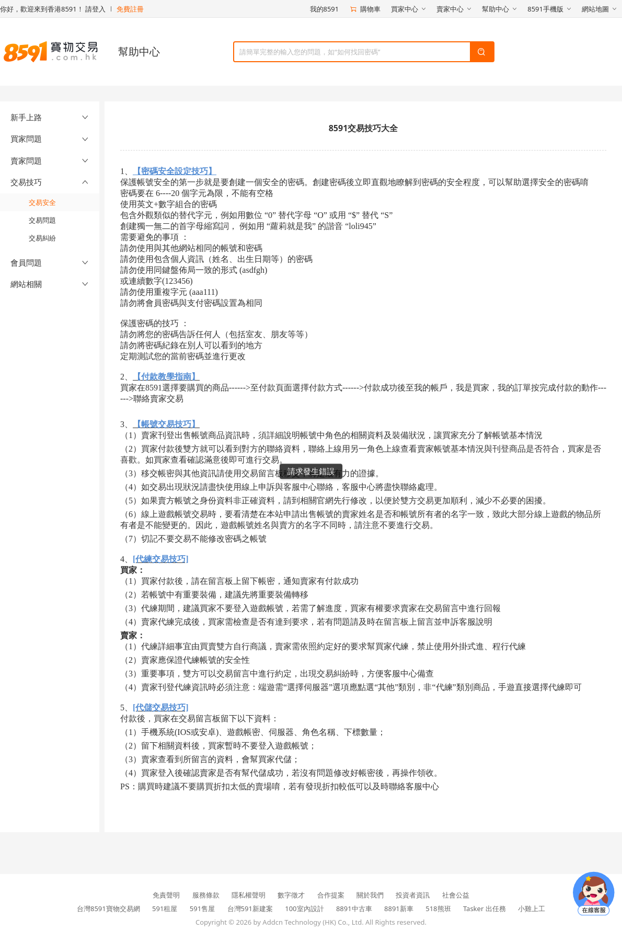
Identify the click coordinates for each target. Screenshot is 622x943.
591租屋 (164, 908)
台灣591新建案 (250, 908)
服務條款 (206, 895)
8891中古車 (354, 908)
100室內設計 (304, 908)
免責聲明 (166, 895)
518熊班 (438, 908)
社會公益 (455, 895)
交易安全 (42, 202)
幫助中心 (139, 51)
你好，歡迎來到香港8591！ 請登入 (53, 9)
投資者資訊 (413, 895)
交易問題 (42, 220)
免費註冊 (130, 9)
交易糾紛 (42, 238)
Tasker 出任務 (484, 908)
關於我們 (370, 895)
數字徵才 (291, 895)
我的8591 (324, 9)
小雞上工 (531, 908)
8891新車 (398, 908)
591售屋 (202, 908)
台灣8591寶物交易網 (108, 908)
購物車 (365, 9)
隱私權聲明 (249, 895)
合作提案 (330, 895)
